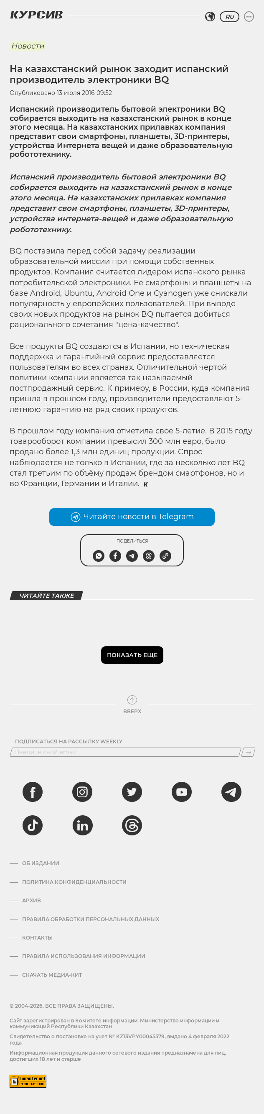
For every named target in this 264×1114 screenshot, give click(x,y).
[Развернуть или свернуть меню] (249, 16)
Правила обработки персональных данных (90, 919)
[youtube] (182, 792)
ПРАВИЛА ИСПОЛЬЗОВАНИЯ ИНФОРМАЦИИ (83, 956)
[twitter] (132, 792)
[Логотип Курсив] (36, 14)
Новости (27, 46)
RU (229, 16)
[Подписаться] (248, 752)
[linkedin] (82, 825)
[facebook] (33, 792)
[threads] (132, 825)
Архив (31, 901)
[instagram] (82, 792)
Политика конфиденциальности (74, 882)
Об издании (40, 863)
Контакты (37, 938)
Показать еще (132, 655)
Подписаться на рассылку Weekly (68, 742)
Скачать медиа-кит (52, 975)
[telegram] (231, 792)
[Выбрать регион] (210, 16)
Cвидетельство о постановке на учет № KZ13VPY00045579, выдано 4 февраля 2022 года (119, 1039)
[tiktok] (33, 825)
